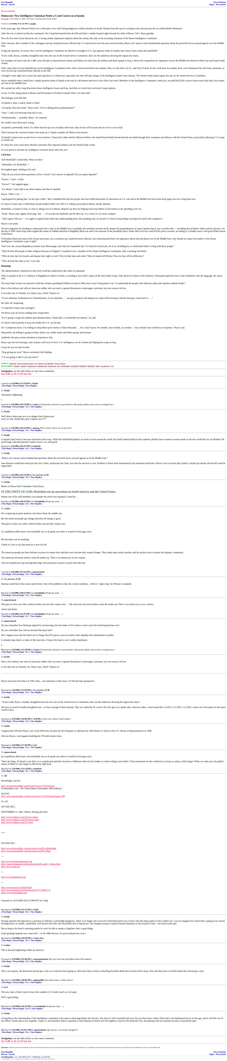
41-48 (20, 373)
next (25, 373)
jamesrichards (38, 572)
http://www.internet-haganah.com (16, 861)
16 (2, 938)
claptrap (36, 428)
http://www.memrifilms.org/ (14, 892)
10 (2, 650)
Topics (212, 4)
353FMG (37, 719)
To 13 (28, 1009)
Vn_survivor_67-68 (40, 475)
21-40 (13, 373)
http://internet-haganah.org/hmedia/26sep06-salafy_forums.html (31, 864)
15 (2, 910)
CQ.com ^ (5, 19)
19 (2, 1006)
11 (2, 690)
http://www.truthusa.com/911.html (17, 822)
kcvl (35, 745)
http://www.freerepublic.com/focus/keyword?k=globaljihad (28, 848)
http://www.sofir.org (10, 866)
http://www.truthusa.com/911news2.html (20, 819)
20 (2, 1030)
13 (2, 745)
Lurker (35, 404)
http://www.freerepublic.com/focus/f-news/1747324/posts (28, 786)
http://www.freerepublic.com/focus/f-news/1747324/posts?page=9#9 (33, 796)
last (29, 373)
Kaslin (35, 383)
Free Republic (7, 2)
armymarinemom (40, 959)
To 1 (27, 407)
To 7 (27, 616)
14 (2, 769)
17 (2, 959)
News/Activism (219, 2)
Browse (4, 4)
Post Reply (6, 386)
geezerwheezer (40, 1030)
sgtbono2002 (38, 980)
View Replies (31, 386)
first (3, 373)
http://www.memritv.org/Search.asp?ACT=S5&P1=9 (25, 890)
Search (12, 4)
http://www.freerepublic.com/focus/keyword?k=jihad (25, 851)
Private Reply (18, 386)
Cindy (36, 910)
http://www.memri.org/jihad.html (16, 887)
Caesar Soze (38, 938)
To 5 (27, 595)
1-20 (8, 373)
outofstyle (36, 446)
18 (2, 980)
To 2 (27, 574)
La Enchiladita (38, 501)
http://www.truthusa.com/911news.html (19, 817)
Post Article (221, 4)
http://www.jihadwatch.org (13, 877)
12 (2, 719)
